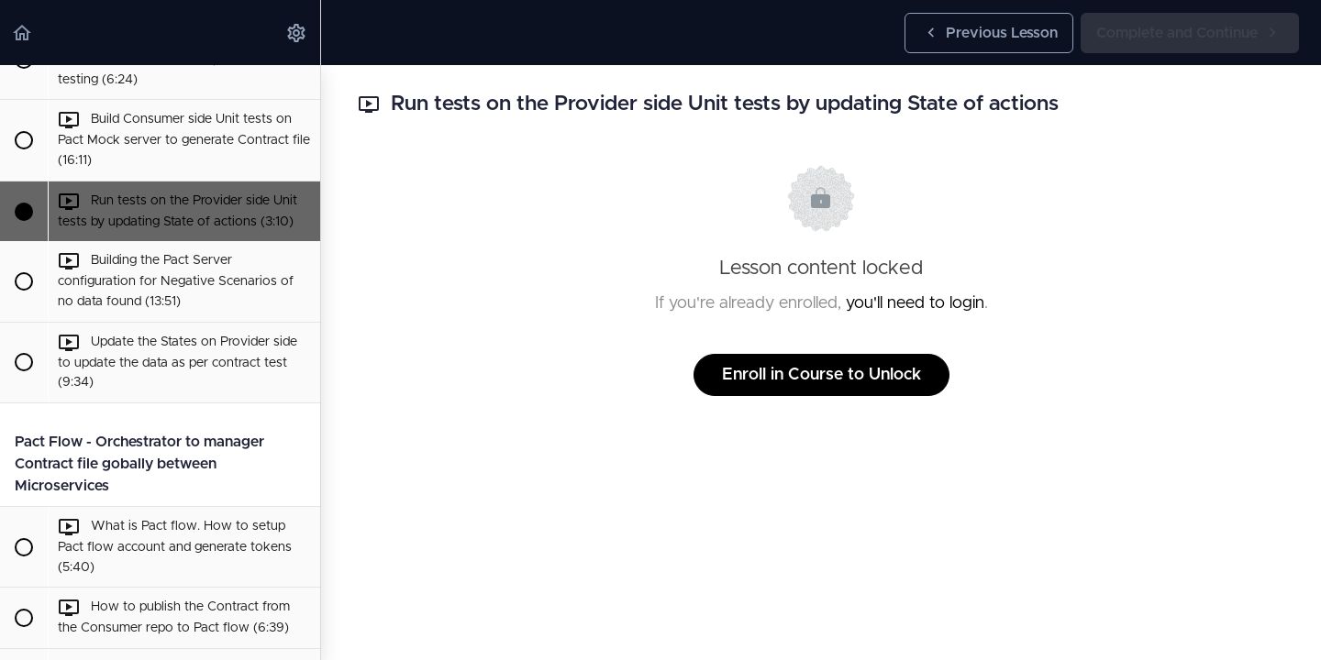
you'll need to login (915, 303)
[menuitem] (297, 32)
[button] (23, 32)
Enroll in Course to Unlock (821, 375)
